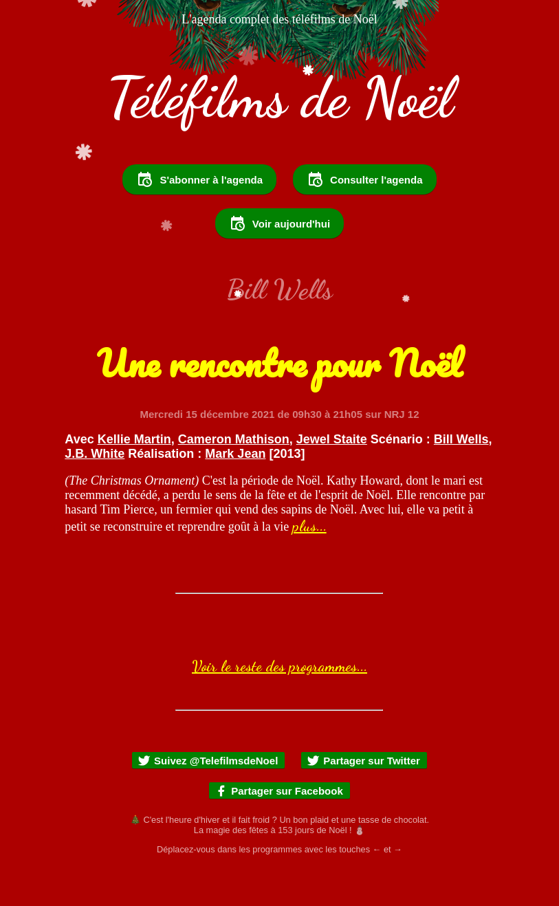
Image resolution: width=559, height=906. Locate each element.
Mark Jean (235, 491)
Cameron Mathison (233, 476)
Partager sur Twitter (363, 797)
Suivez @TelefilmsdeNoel (208, 797)
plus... (309, 563)
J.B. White (94, 491)
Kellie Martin (134, 476)
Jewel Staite (331, 476)
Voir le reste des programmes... (279, 703)
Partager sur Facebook (279, 828)
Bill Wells (461, 476)
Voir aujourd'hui (279, 260)
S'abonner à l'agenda (199, 216)
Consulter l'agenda (364, 216)
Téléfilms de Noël (280, 97)
